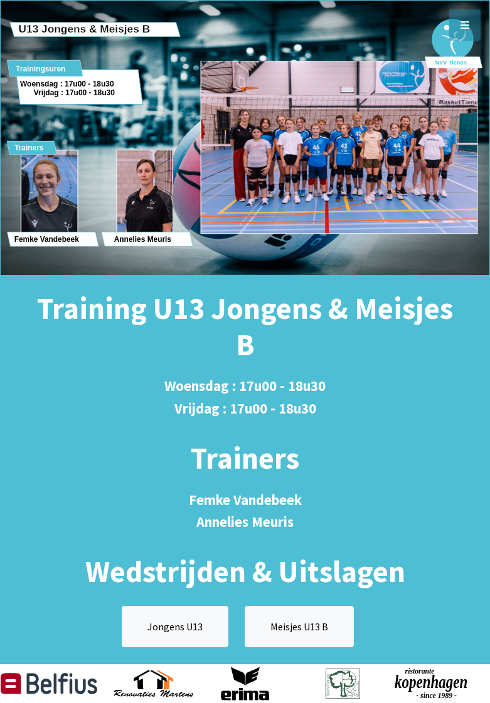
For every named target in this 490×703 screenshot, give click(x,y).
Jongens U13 (175, 626)
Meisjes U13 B (299, 626)
